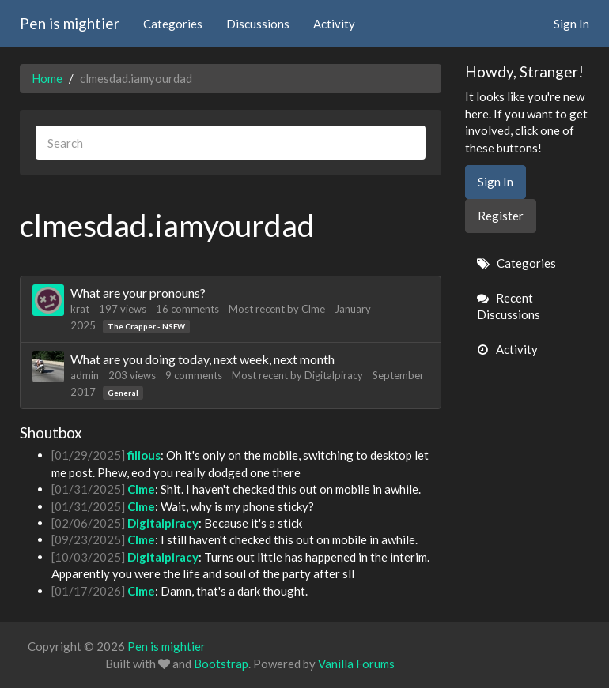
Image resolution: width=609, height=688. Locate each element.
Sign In (571, 24)
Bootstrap (221, 663)
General (123, 392)
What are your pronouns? (138, 292)
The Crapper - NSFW (146, 326)
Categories (172, 24)
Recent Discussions (508, 306)
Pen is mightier (69, 23)
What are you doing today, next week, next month (202, 359)
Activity (334, 24)
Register (501, 216)
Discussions (257, 24)
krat (79, 309)
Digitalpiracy (333, 375)
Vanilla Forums (356, 663)
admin (84, 375)
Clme (313, 309)
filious (144, 455)
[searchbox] (231, 143)
